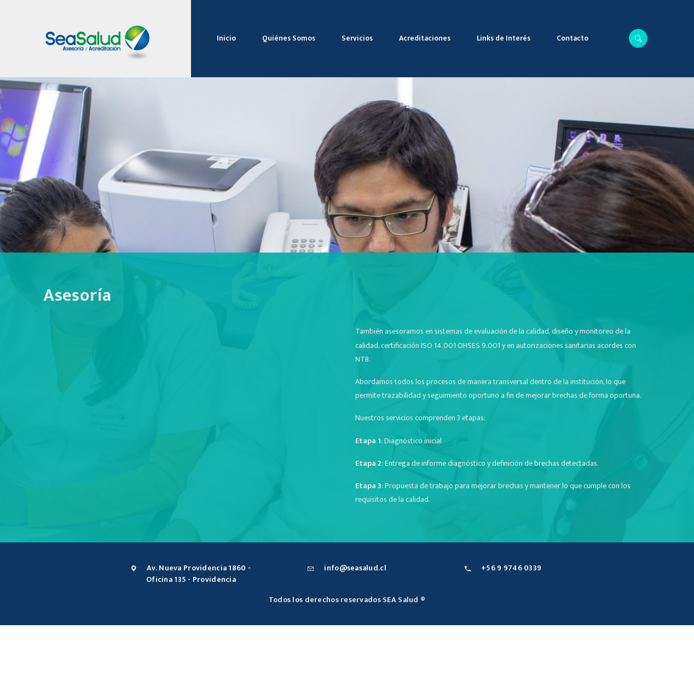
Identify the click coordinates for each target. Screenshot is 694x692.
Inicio (226, 38)
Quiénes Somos (288, 38)
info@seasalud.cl (355, 568)
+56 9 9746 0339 (511, 568)
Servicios (357, 38)
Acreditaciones (424, 38)
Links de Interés (503, 38)
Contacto (572, 38)
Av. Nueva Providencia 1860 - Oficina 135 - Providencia (198, 574)
